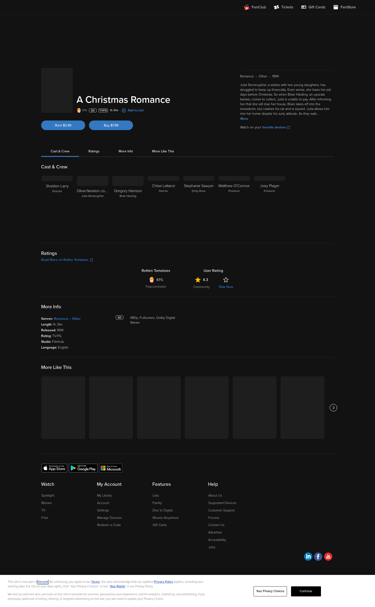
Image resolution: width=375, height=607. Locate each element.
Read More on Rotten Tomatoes (67, 260)
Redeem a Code (109, 525)
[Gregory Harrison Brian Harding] (128, 206)
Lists (156, 495)
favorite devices (276, 127)
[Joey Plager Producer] (270, 206)
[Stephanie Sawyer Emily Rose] (199, 206)
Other (76, 319)
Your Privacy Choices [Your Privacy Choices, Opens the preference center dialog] (270, 593)
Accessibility (217, 540)
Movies (46, 503)
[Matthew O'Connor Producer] (234, 206)
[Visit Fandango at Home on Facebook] (318, 557)
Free (44, 518)
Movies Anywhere (166, 518)
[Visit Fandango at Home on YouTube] (328, 557)
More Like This (163, 151)
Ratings (93, 151)
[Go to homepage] (48, 7)
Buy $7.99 (111, 125)
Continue (306, 593)
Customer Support (221, 510)
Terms (95, 584)
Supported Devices (222, 503)
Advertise (215, 532)
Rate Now (226, 287)
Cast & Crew (60, 151)
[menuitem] (313, 7)
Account (103, 503)
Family (157, 503)
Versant (43, 584)
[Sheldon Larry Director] (57, 206)
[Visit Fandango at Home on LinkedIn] (308, 557)
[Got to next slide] (333, 407)
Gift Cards (160, 525)
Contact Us (216, 525)
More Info (126, 151)
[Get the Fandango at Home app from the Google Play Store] (83, 468)
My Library (104, 495)
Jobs (211, 547)
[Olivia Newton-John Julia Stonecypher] (93, 206)
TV (43, 510)
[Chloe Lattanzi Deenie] (163, 206)
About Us (215, 495)
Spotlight (47, 495)
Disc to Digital (163, 510)
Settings (103, 510)
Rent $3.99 (63, 125)
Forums (213, 518)
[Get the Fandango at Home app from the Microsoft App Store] (110, 468)
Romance (61, 319)
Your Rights (117, 589)
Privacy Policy (163, 584)
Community (201, 287)
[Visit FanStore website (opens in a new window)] (344, 7)
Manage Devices (109, 518)
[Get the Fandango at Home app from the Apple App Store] (54, 468)
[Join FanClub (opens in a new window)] (255, 7)
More (244, 119)
